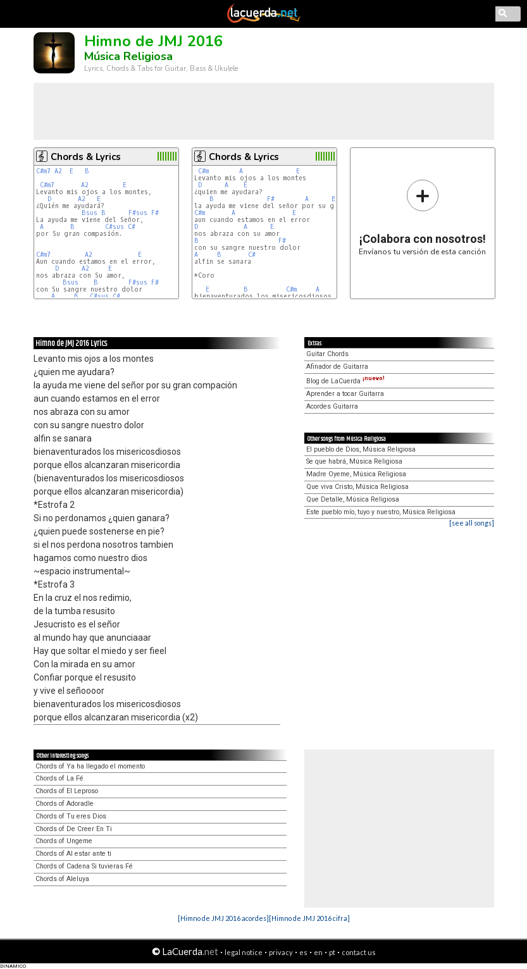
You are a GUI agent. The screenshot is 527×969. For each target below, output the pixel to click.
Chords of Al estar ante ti (73, 853)
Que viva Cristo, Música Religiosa (357, 487)
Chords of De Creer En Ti (73, 829)
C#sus (114, 227)
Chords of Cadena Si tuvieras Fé (84, 866)
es (303, 952)
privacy (281, 952)
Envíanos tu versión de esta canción (422, 217)
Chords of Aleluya (62, 879)
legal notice (244, 952)
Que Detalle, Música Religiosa (352, 499)
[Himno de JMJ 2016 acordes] (223, 918)
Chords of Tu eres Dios (70, 816)
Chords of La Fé (59, 778)
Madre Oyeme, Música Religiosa (356, 474)
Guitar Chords (327, 354)
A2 (58, 171)
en (318, 952)
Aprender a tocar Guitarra (345, 394)
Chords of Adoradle (64, 803)
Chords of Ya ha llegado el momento (90, 766)
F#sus (137, 213)
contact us (359, 952)
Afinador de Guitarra (337, 366)
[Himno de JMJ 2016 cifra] (309, 918)
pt (332, 952)
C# (131, 227)
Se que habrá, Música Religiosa (354, 461)
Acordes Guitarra (332, 406)
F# (155, 213)
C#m (203, 171)
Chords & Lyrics (86, 157)
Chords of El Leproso (66, 791)
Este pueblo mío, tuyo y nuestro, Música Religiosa (381, 512)
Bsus (89, 213)
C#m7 (43, 171)
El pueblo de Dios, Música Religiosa (361, 449)
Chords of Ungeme (63, 841)
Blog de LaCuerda (345, 381)
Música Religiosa (128, 56)
